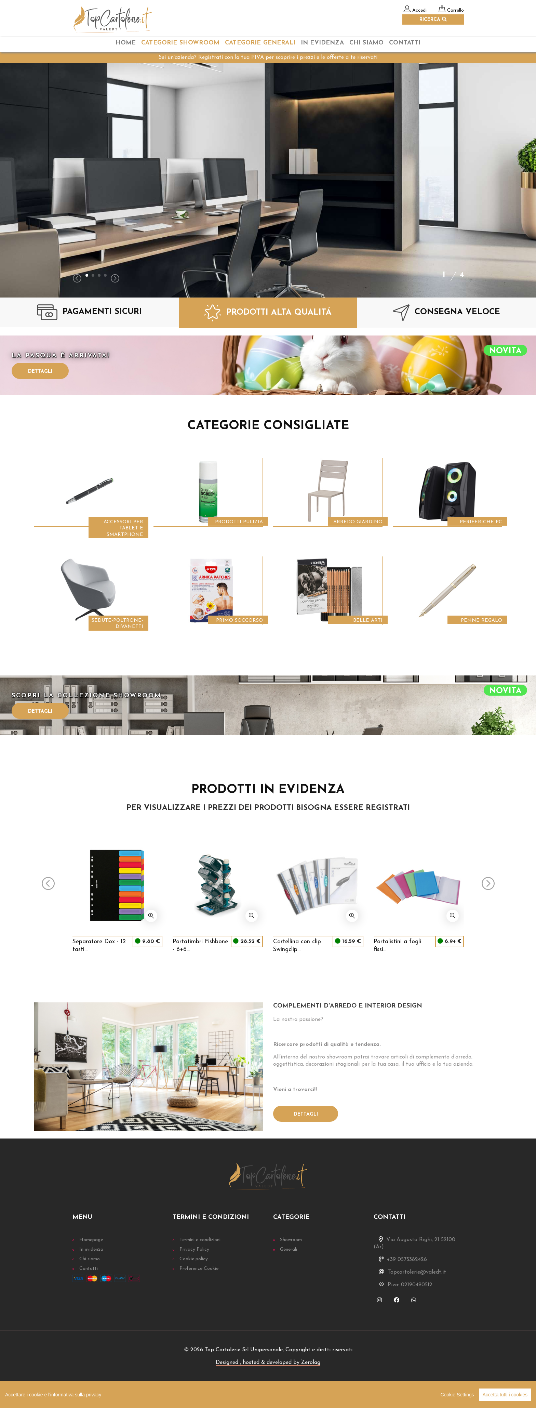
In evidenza (91, 1249)
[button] (86, 275)
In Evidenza (322, 43)
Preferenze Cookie (198, 1268)
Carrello (455, 10)
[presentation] (77, 279)
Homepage (91, 1239)
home (126, 43)
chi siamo (366, 43)
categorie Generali (260, 43)
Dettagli (40, 371)
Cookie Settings (457, 1394)
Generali (288, 1249)
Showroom (291, 1239)
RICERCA (433, 19)
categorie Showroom (180, 43)
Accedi (419, 10)
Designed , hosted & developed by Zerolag (268, 1362)
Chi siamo (89, 1259)
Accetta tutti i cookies (504, 1394)
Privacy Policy (194, 1249)
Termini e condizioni (199, 1239)
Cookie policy (193, 1259)
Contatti (404, 43)
